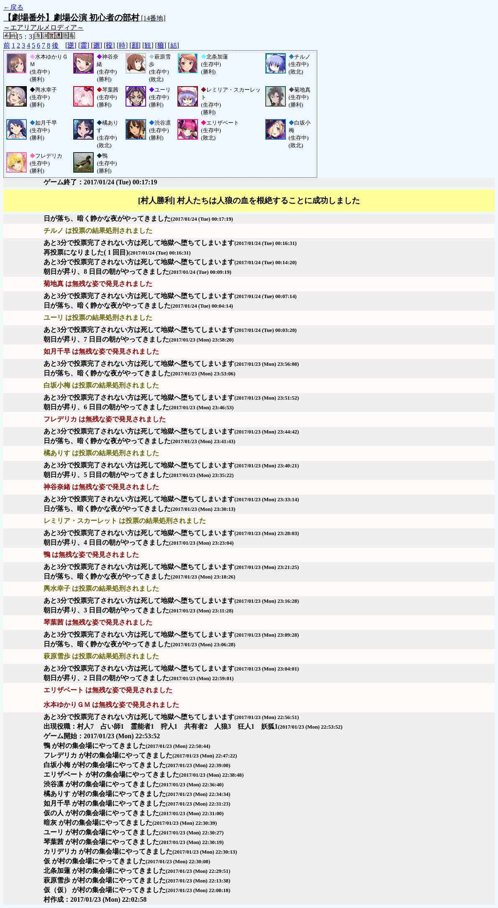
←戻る (13, 7)
